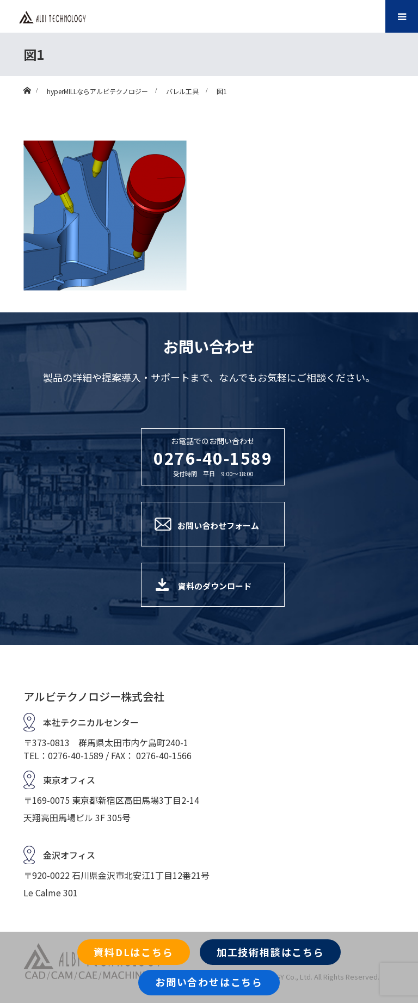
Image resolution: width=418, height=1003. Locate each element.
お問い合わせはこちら (209, 982)
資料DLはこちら (133, 952)
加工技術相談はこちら (270, 952)
